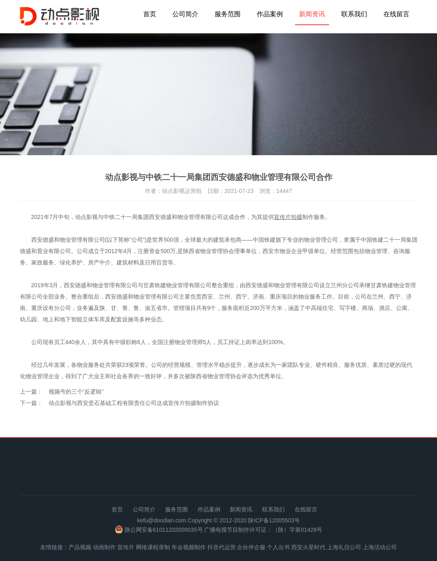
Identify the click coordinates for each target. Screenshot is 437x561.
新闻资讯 (312, 14)
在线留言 (396, 14)
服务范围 (228, 14)
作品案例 (270, 14)
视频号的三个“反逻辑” (76, 391)
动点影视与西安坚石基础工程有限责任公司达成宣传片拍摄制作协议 (134, 403)
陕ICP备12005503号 (274, 520)
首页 (149, 14)
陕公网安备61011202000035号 (164, 529)
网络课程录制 (153, 547)
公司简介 (185, 14)
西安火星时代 (308, 547)
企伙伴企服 (251, 547)
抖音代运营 (221, 547)
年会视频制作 (189, 547)
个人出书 (278, 547)
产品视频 (80, 547)
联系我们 (354, 14)
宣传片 (125, 547)
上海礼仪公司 (344, 547)
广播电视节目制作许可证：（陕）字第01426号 (263, 529)
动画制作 (104, 547)
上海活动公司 (380, 547)
